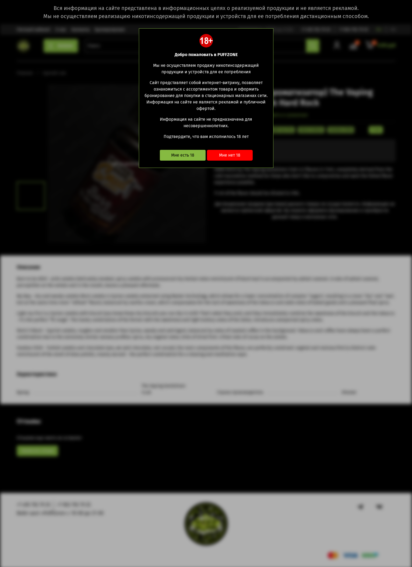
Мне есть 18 (182, 155)
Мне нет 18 (229, 155)
